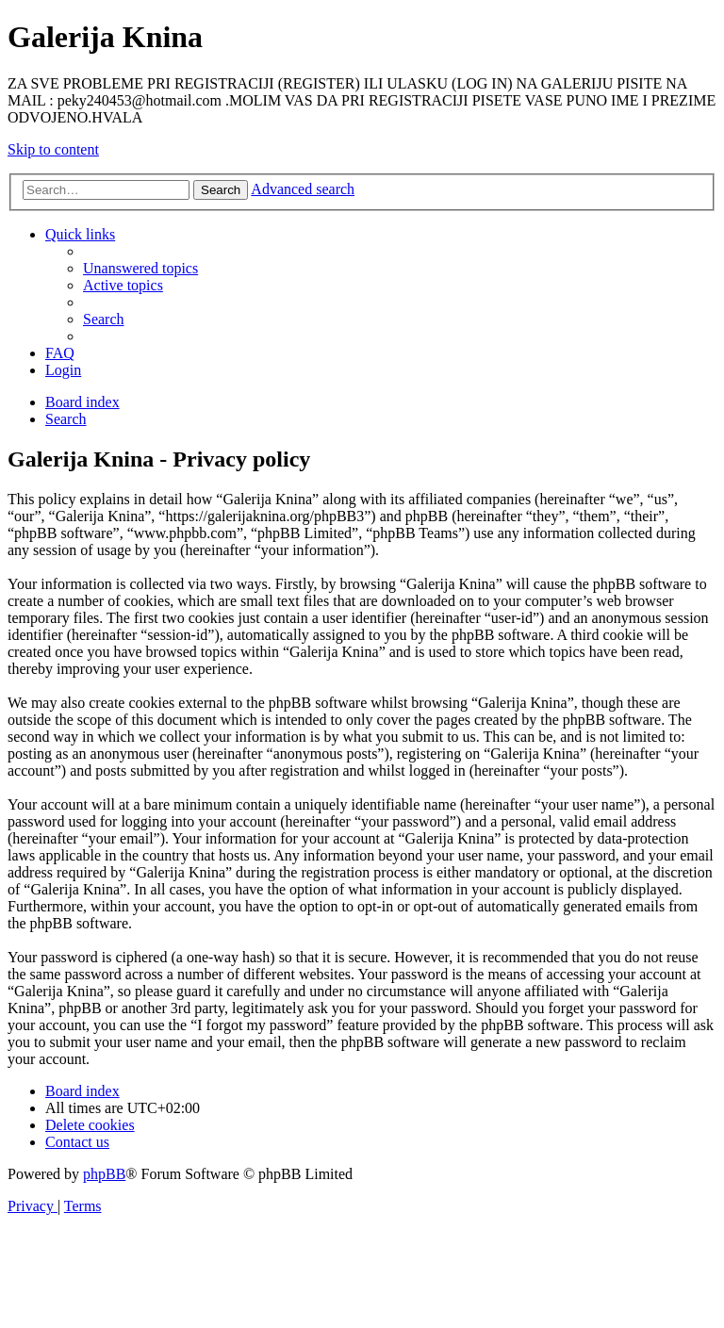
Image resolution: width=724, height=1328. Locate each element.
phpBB (104, 1174)
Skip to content (53, 149)
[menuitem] (140, 268)
